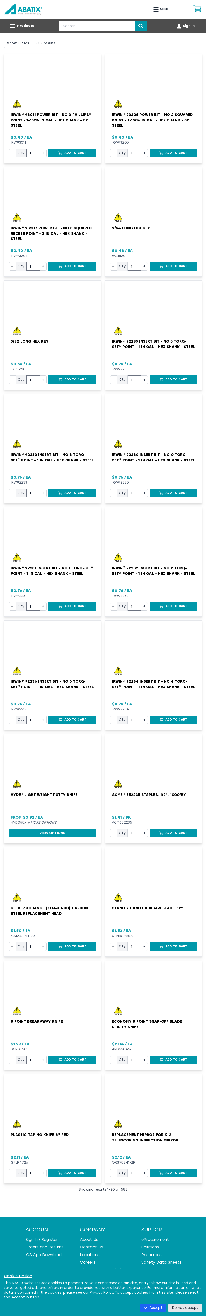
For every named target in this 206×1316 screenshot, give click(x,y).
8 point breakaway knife (37, 1021)
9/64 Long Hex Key (131, 228)
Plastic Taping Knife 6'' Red (40, 1135)
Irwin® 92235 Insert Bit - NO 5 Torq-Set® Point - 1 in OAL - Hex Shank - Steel (153, 344)
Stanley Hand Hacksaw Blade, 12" (147, 908)
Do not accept (185, 1308)
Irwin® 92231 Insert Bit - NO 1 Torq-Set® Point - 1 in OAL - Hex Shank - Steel (52, 571)
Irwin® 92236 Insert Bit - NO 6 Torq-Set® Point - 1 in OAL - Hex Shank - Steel (52, 684)
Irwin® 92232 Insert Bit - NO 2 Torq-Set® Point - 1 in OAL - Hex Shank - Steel (153, 571)
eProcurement (155, 1239)
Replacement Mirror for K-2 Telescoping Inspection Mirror (145, 1137)
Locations (90, 1254)
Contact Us (91, 1247)
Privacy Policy (101, 1293)
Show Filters (18, 43)
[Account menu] (185, 26)
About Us (89, 1239)
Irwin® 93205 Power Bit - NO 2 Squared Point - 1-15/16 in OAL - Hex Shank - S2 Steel (152, 120)
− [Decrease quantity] (12, 153)
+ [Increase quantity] (43, 153)
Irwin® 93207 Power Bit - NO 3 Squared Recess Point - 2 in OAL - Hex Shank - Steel (51, 233)
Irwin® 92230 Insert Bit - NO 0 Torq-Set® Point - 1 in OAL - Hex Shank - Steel (153, 457)
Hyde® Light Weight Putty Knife (44, 795)
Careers (87, 1262)
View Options (52, 833)
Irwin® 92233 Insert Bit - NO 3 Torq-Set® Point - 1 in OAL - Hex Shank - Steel (52, 457)
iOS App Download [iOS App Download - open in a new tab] (44, 1254)
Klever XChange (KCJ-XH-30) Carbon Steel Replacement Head (49, 911)
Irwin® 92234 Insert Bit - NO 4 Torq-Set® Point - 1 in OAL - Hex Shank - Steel (153, 684)
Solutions (150, 1247)
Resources (151, 1254)
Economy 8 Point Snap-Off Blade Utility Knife (147, 1024)
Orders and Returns (44, 1247)
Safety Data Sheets (161, 1262)
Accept (153, 1308)
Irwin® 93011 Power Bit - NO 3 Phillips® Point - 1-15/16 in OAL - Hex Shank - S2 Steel (51, 120)
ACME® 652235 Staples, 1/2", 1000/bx (149, 795)
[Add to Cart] (72, 153)
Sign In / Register (42, 1239)
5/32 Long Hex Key (29, 341)
